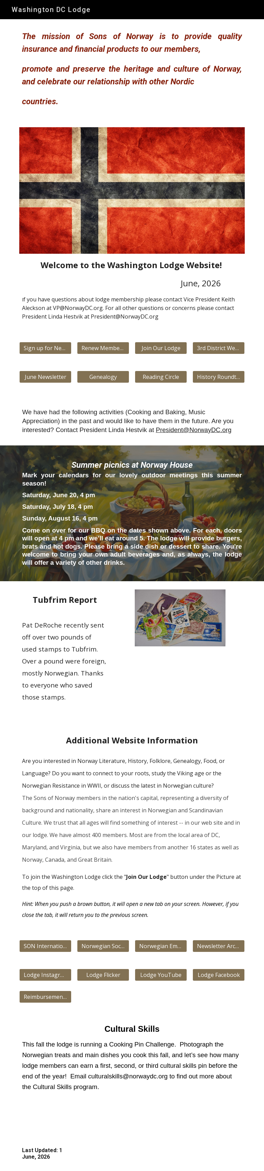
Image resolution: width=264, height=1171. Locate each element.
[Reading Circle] (160, 377)
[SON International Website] (45, 946)
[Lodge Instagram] (45, 975)
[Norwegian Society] (103, 946)
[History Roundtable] (218, 377)
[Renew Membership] (103, 348)
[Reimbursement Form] (45, 997)
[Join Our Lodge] (160, 348)
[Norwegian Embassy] (160, 946)
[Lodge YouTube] (160, 975)
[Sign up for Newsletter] (45, 348)
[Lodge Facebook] (218, 975)
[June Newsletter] (45, 377)
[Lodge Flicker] (103, 975)
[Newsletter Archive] (218, 946)
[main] (131, 69)
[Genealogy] (103, 377)
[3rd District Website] (218, 348)
